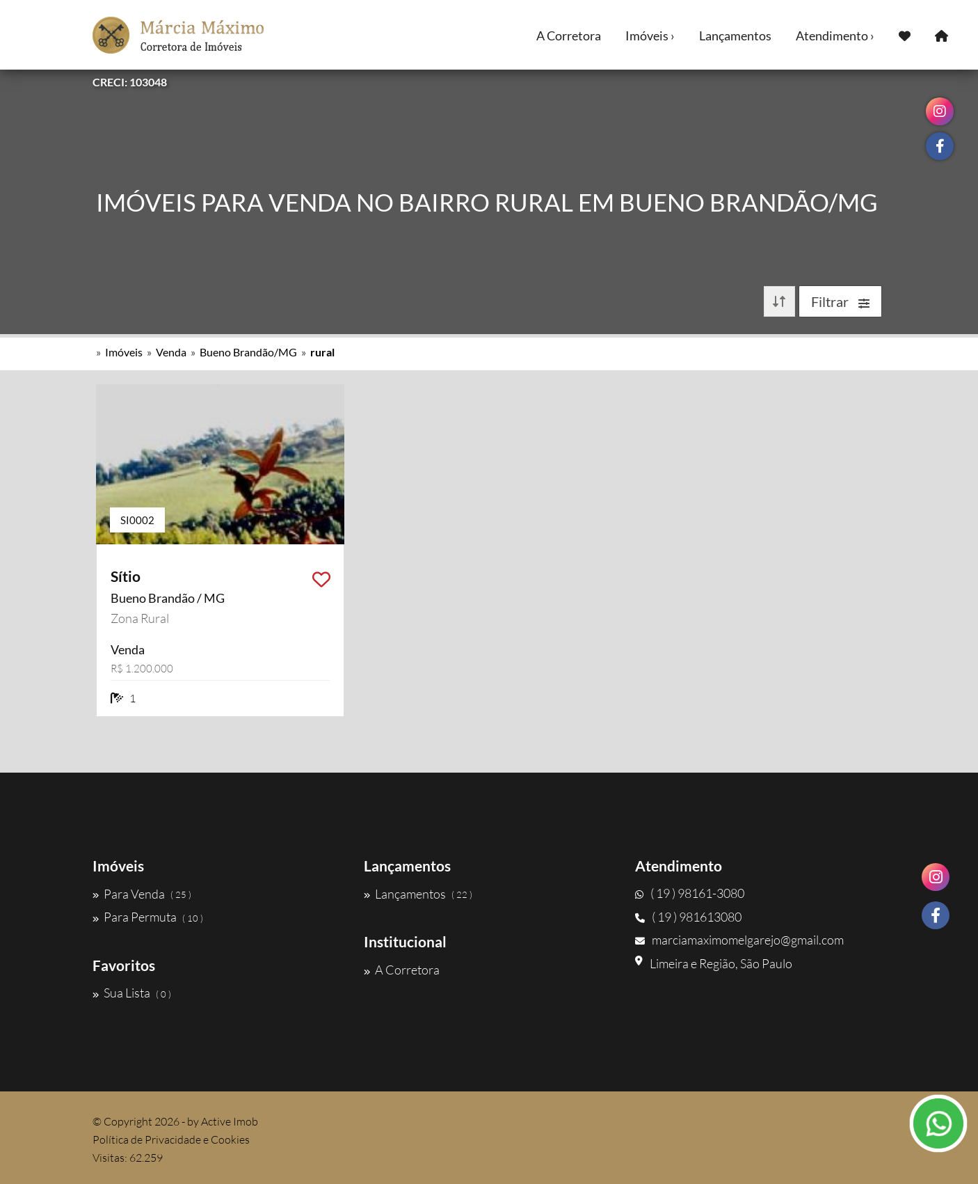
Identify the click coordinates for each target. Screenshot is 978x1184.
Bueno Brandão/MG (248, 351)
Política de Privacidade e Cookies (171, 1139)
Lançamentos (735, 35)
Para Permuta (148, 916)
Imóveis (124, 351)
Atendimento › (835, 35)
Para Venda (142, 893)
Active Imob (229, 1121)
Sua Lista (132, 992)
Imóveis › (650, 35)
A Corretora (568, 35)
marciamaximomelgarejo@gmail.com (739, 939)
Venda (171, 351)
